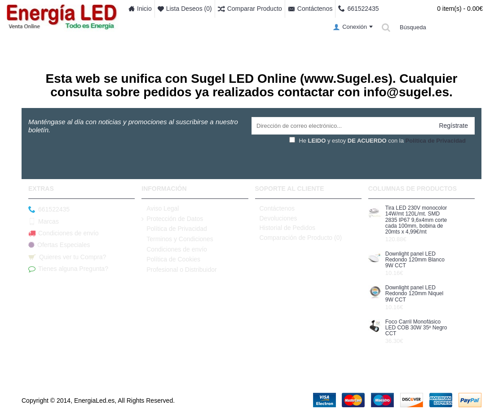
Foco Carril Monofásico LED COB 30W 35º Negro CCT (416, 328)
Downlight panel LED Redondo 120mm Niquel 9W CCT (414, 293)
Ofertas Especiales (59, 245)
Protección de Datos (172, 219)
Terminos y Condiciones (177, 239)
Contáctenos (275, 208)
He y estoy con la (377, 140)
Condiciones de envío (63, 234)
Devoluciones (276, 218)
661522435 (49, 210)
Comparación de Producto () (298, 237)
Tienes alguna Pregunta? (68, 269)
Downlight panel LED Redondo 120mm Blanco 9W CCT (415, 260)
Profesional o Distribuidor (178, 270)
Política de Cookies (170, 259)
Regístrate (453, 125)
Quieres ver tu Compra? (67, 257)
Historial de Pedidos (285, 227)
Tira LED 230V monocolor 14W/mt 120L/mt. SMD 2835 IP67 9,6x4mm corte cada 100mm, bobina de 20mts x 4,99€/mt (416, 220)
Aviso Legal (160, 208)
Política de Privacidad (174, 229)
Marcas (43, 221)
